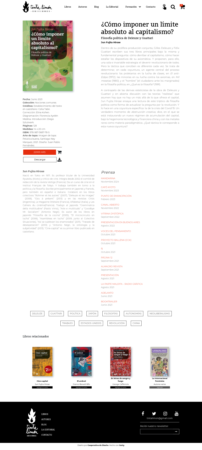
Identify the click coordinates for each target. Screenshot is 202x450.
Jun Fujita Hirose (111, 42)
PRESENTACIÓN (110, 275)
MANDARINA (108, 178)
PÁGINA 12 (106, 257)
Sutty (121, 445)
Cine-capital (42, 381)
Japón (92, 313)
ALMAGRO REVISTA (112, 266)
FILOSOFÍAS (111, 313)
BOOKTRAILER (109, 301)
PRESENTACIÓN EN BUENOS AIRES (120, 222)
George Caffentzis (121, 384)
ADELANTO (107, 293)
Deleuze (37, 313)
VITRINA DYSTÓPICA (112, 213)
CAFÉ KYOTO (108, 187)
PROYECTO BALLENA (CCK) (116, 240)
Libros (67, 6)
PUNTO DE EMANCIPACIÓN (116, 196)
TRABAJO (67, 323)
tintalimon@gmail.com (160, 418)
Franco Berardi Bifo (81, 384)
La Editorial (112, 6)
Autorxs (82, 6)
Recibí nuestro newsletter (154, 426)
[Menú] (120, 7)
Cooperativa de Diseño (98, 445)
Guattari (56, 313)
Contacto (150, 6)
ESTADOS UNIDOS (91, 323)
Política (75, 313)
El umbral (81, 381)
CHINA (136, 323)
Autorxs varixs (160, 384)
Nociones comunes (45, 102)
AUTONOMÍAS (134, 313)
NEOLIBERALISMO (160, 313)
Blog (96, 6)
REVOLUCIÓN (117, 323)
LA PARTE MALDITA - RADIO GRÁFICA (122, 284)
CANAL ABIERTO (110, 204)
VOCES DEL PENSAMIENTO (116, 231)
